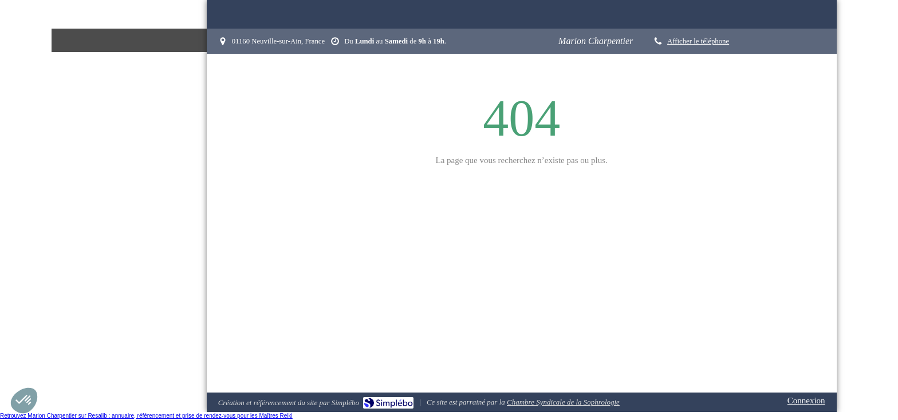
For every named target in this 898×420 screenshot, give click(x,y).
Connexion (806, 400)
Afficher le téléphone (698, 41)
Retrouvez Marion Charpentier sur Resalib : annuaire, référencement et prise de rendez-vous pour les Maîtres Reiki (146, 416)
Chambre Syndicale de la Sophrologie (563, 402)
